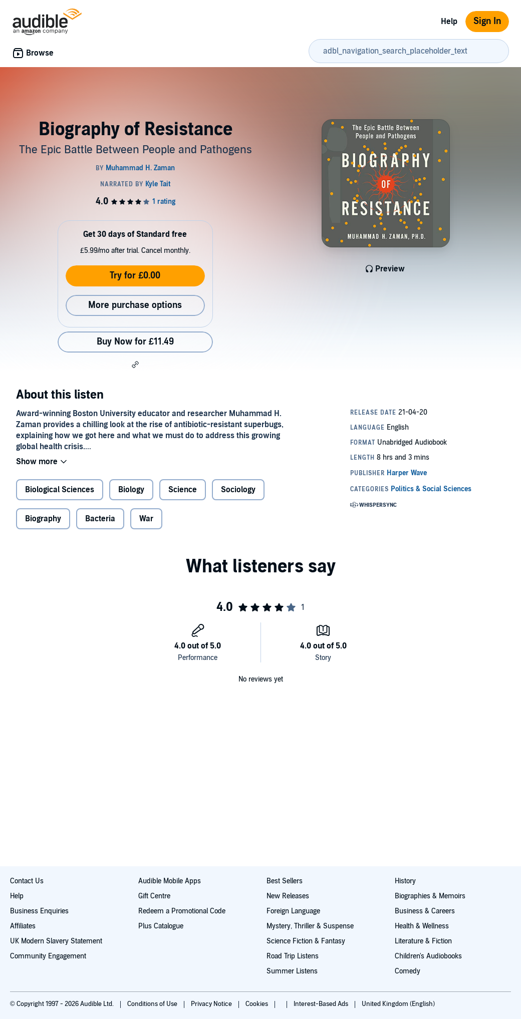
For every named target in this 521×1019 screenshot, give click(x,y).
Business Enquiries (39, 911)
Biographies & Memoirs (430, 896)
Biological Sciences (59, 490)
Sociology (238, 490)
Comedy (407, 971)
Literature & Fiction (423, 941)
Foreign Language (293, 911)
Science (182, 490)
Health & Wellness (422, 926)
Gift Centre (154, 896)
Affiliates (23, 926)
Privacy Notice (212, 1004)
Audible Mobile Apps (169, 881)
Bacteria (100, 519)
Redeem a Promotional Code (181, 911)
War (146, 519)
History (405, 881)
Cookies (257, 1004)
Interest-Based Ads (322, 1004)
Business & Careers (425, 911)
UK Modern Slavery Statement (56, 941)
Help (449, 22)
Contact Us (27, 881)
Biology (131, 490)
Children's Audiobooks (428, 956)
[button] (135, 365)
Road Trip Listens (293, 956)
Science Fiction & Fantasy (306, 941)
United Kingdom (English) (398, 1004)
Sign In (487, 21)
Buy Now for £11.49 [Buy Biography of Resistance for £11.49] (135, 341)
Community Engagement (48, 956)
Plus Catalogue (160, 926)
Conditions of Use (153, 1004)
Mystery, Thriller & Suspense (310, 926)
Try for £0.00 (135, 275)
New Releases (288, 896)
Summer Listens (292, 971)
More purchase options (135, 305)
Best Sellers (285, 881)
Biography (43, 519)
